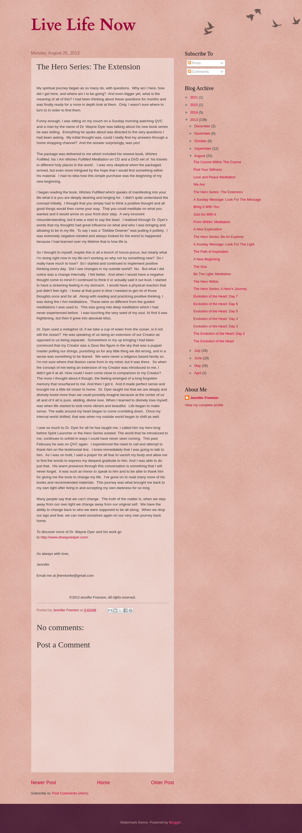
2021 (194, 97)
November (202, 133)
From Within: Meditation (212, 222)
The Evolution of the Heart (214, 341)
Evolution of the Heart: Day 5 (216, 311)
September (203, 148)
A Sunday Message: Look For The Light (224, 244)
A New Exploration (208, 229)
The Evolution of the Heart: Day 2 (219, 334)
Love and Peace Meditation (215, 177)
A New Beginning (207, 259)
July (197, 351)
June (198, 358)
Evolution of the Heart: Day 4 (216, 319)
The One (200, 267)
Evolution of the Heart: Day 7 (216, 296)
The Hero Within (206, 281)
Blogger (175, 822)
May (198, 366)
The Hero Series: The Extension (218, 192)
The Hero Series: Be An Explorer (219, 237)
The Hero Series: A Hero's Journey (220, 289)
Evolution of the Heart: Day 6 (216, 304)
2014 (194, 112)
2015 (194, 105)
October (201, 141)
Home (103, 782)
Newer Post (43, 782)
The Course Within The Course (217, 162)
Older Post (162, 782)
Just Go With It (205, 214)
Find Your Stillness (208, 170)
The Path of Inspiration (211, 252)
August (200, 156)
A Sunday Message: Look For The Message (227, 199)
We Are (199, 184)
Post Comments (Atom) (70, 793)
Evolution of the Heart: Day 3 (216, 326)
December (202, 126)
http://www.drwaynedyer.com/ (64, 537)
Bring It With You (206, 207)
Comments (198, 72)
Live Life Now (83, 25)
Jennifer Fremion (204, 398)
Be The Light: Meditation (212, 274)
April (198, 373)
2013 (194, 120)
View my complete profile (204, 405)
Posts (194, 63)
